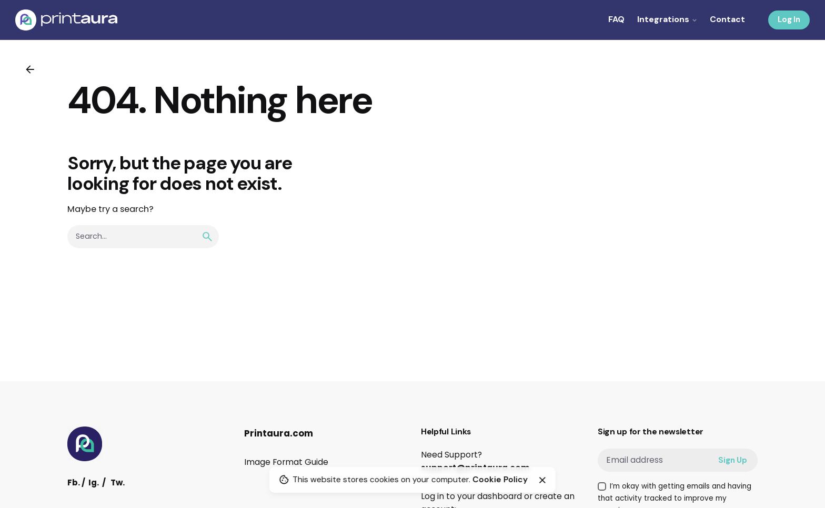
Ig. (93, 482)
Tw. (117, 482)
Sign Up (732, 460)
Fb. (73, 482)
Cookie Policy (500, 479)
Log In (789, 19)
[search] (207, 236)
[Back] (30, 69)
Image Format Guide (286, 462)
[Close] (542, 480)
